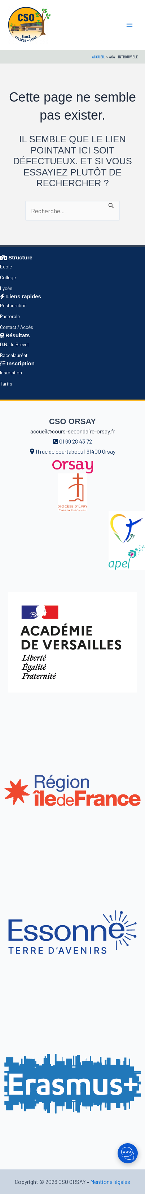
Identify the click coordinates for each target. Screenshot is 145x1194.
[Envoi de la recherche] (111, 205)
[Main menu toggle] (130, 25)
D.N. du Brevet (14, 344)
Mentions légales (110, 1181)
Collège (8, 277)
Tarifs (6, 383)
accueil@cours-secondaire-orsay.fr (72, 431)
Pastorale (10, 316)
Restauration (13, 305)
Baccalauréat (13, 355)
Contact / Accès (16, 327)
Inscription (11, 372)
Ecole (6, 266)
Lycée (6, 288)
